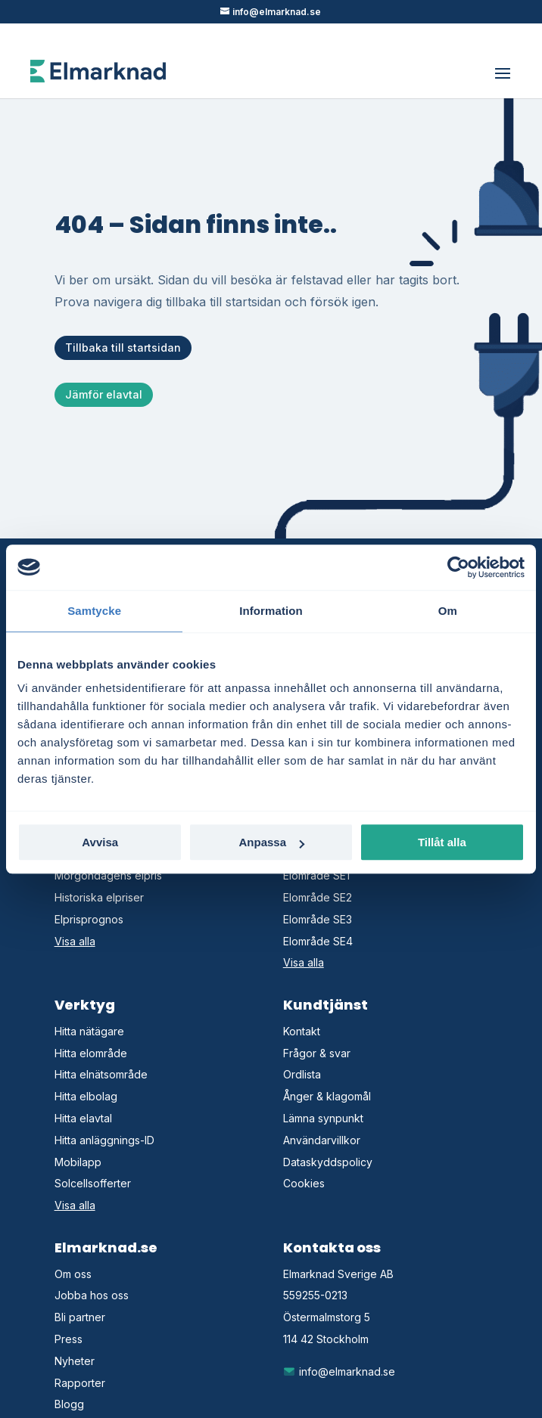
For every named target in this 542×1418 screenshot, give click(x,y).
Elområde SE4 (318, 941)
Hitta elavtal (83, 1118)
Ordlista (302, 1074)
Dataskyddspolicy (327, 1162)
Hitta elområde (91, 1053)
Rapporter (80, 1382)
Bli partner (80, 1317)
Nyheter (75, 1360)
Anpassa (271, 842)
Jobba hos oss (92, 1295)
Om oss (73, 1274)
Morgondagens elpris (108, 875)
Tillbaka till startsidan (123, 347)
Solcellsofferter (93, 1183)
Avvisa (100, 842)
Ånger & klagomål (327, 1096)
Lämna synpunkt (323, 1118)
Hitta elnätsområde (101, 1074)
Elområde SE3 (317, 919)
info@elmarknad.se (339, 1371)
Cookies (304, 1183)
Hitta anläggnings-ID (104, 1140)
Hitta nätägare (89, 1031)
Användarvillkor (321, 1140)
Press (69, 1339)
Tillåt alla (442, 842)
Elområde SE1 (316, 875)
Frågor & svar (316, 1053)
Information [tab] (271, 610)
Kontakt (301, 1031)
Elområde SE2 (317, 897)
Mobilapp (78, 1162)
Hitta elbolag (86, 1096)
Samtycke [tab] (94, 610)
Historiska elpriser (99, 897)
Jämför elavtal (103, 394)
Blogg (69, 1404)
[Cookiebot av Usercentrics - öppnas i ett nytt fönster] (458, 567)
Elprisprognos (89, 919)
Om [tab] (447, 610)
